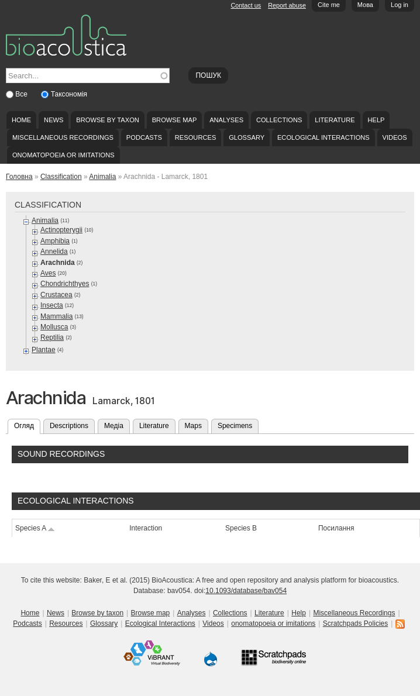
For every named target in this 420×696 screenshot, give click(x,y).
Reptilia (52, 337)
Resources (195, 137)
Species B (241, 528)
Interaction (145, 528)
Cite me (329, 4)
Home (21, 119)
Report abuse (287, 5)
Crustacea (56, 295)
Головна (19, 177)
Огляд (27, 424)
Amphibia (55, 241)
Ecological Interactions (323, 137)
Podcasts (144, 137)
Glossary (246, 137)
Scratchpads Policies (355, 623)
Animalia (102, 177)
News (53, 119)
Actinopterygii (61, 230)
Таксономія (69, 94)
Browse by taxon (107, 119)
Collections (279, 119)
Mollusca (54, 327)
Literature (334, 119)
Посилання (336, 528)
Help (375, 119)
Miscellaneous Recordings (62, 137)
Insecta (51, 305)
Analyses (226, 119)
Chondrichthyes (64, 284)
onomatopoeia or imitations (63, 155)
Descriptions (69, 426)
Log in (399, 4)
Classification (61, 177)
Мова (365, 4)
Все (22, 94)
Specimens (235, 426)
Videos (395, 137)
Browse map (174, 119)
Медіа (113, 426)
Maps (193, 426)
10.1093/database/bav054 (246, 591)
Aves (48, 273)
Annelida (54, 251)
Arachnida (57, 263)
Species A (35, 528)
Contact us (246, 5)
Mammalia (56, 316)
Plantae (44, 350)
